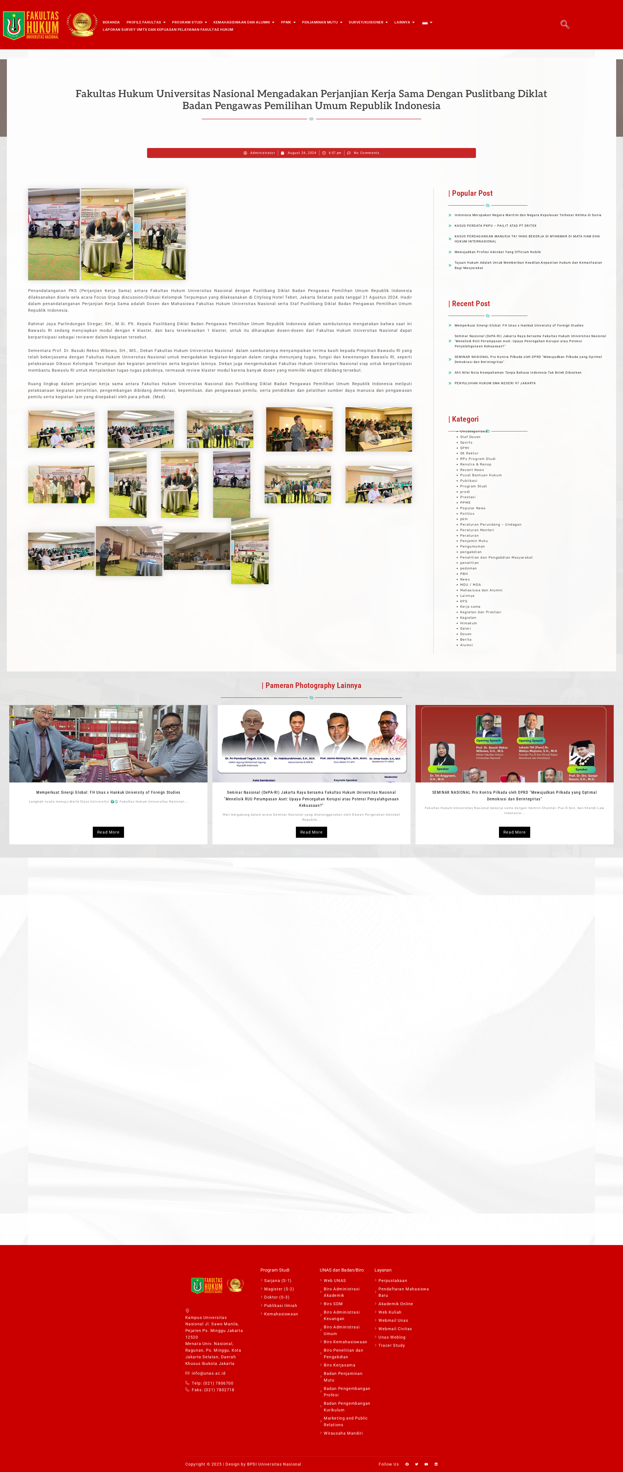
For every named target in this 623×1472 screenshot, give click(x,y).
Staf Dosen (470, 437)
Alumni (466, 645)
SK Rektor (469, 453)
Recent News (472, 470)
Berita (466, 640)
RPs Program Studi (478, 459)
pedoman (468, 568)
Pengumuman (472, 546)
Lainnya (404, 22)
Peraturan (469, 536)
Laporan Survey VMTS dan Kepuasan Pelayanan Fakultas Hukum (168, 29)
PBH (464, 574)
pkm (464, 519)
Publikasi (468, 481)
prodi (465, 492)
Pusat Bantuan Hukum (481, 475)
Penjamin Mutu (474, 541)
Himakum (468, 623)
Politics (467, 514)
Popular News (473, 508)
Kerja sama (470, 607)
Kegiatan (468, 618)
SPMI (464, 448)
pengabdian (471, 552)
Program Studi (189, 22)
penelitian (469, 563)
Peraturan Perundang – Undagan (491, 525)
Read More (108, 832)
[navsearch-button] (565, 24)
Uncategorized (474, 431)
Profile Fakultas (146, 22)
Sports (466, 442)
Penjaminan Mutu (322, 22)
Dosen (466, 634)
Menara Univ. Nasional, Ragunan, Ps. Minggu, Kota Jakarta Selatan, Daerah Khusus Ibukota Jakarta (213, 1353)
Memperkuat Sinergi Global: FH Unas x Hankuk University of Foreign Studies (108, 792)
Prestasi (468, 497)
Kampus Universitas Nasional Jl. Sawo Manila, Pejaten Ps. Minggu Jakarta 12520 (214, 1323)
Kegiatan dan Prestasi (481, 612)
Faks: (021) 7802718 (210, 1390)
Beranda (111, 22)
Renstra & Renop (476, 464)
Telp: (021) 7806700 (209, 1383)
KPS (464, 601)
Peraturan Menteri (477, 530)
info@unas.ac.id (205, 1373)
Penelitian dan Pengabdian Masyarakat (496, 557)
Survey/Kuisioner (368, 22)
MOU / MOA (470, 585)
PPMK (288, 22)
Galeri (465, 628)
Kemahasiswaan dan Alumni (243, 22)
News (465, 579)
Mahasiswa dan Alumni (481, 590)
